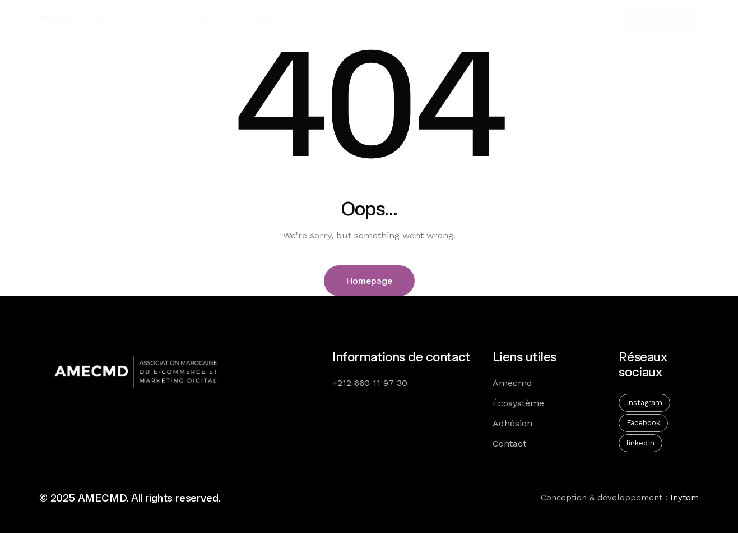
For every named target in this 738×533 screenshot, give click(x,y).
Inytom (684, 498)
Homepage (369, 280)
